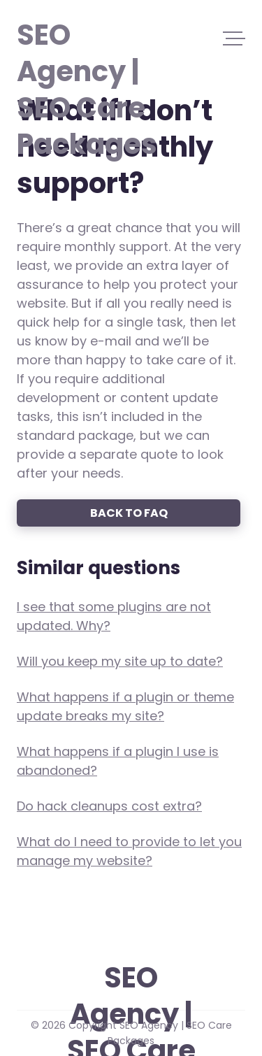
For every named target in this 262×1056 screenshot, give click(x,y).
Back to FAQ (129, 513)
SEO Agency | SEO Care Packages (82, 33)
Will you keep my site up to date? (120, 661)
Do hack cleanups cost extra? (109, 806)
